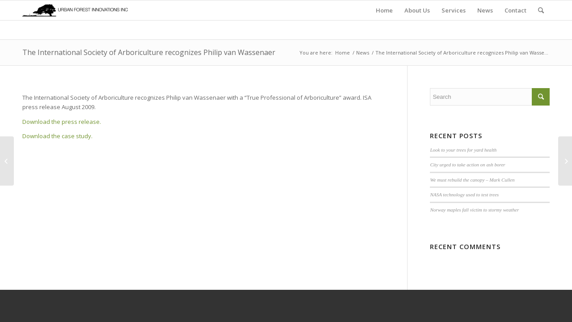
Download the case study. (57, 136)
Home (342, 52)
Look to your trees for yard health (463, 150)
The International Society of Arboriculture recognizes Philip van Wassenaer (148, 52)
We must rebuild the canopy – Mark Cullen (472, 179)
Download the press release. (61, 122)
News (362, 52)
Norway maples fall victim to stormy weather (474, 209)
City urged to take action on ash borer (467, 164)
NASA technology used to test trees (464, 194)
